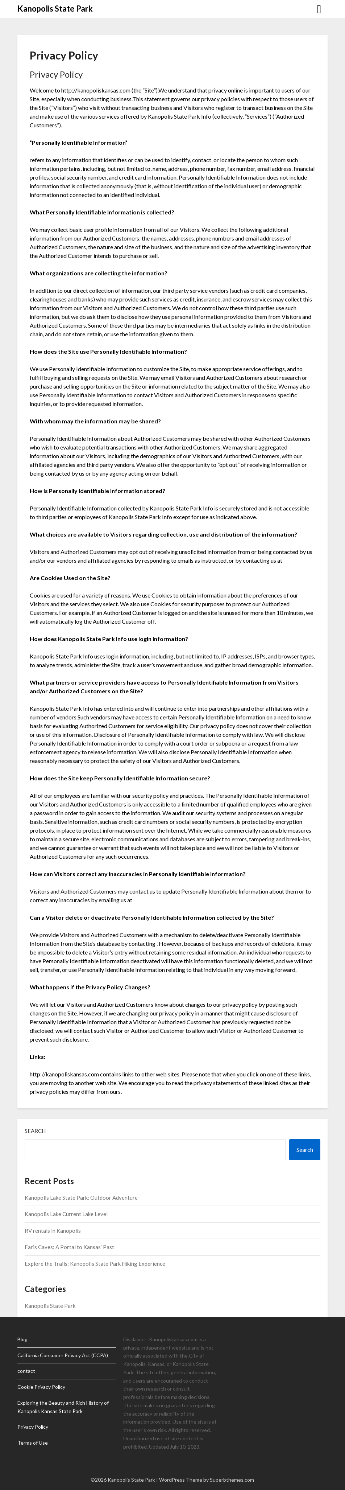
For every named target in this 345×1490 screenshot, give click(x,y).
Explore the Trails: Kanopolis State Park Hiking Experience (95, 1263)
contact (26, 1371)
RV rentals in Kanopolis (53, 1230)
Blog (22, 1339)
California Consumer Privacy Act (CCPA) (62, 1355)
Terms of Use (32, 1443)
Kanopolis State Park (55, 8)
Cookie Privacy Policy (41, 1387)
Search (35, 1131)
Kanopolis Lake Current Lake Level (66, 1214)
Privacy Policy (32, 1427)
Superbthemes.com (232, 1480)
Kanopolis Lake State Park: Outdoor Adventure (81, 1197)
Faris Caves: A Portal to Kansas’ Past (69, 1247)
